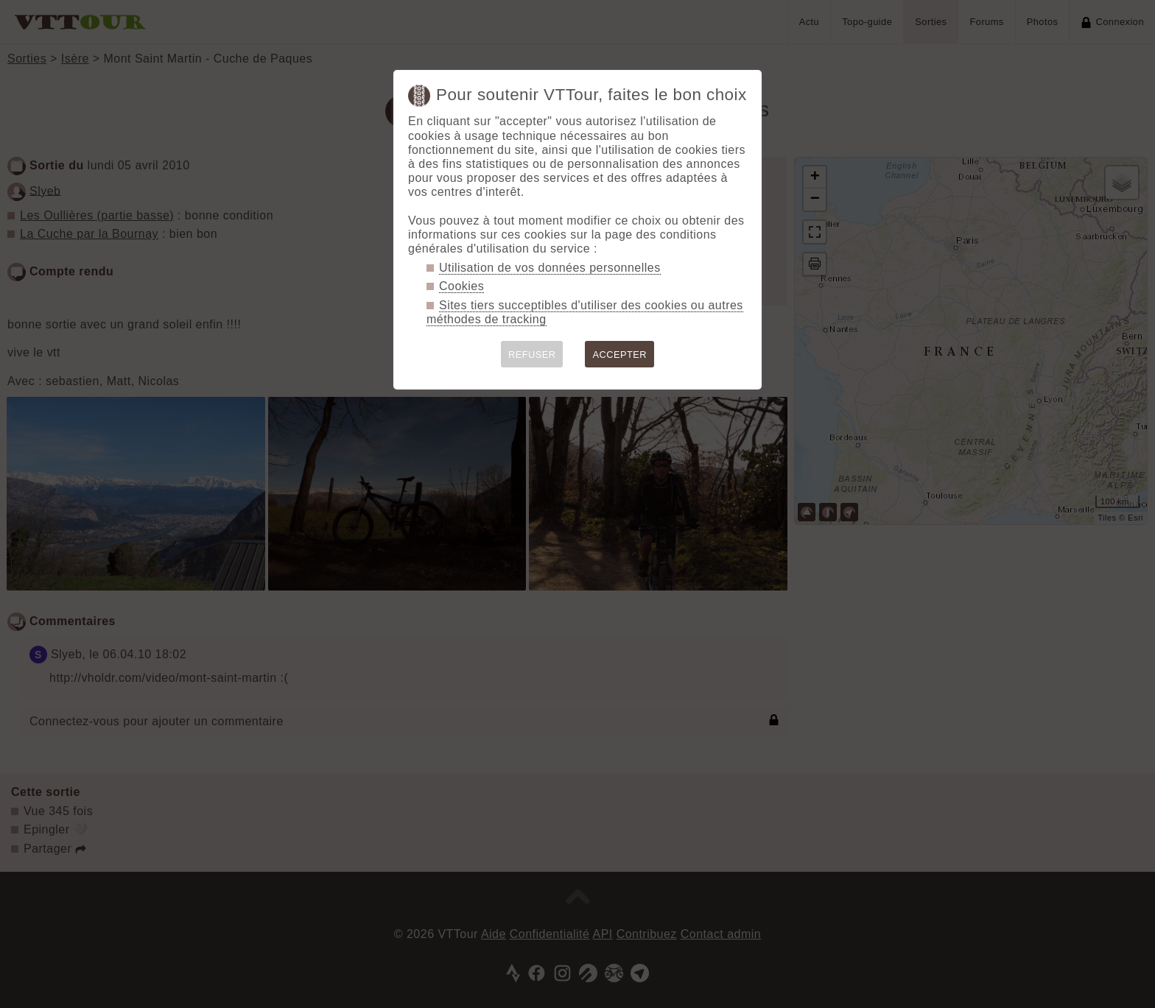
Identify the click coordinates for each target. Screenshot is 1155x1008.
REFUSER (532, 354)
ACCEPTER (619, 354)
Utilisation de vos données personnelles (550, 267)
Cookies (461, 286)
